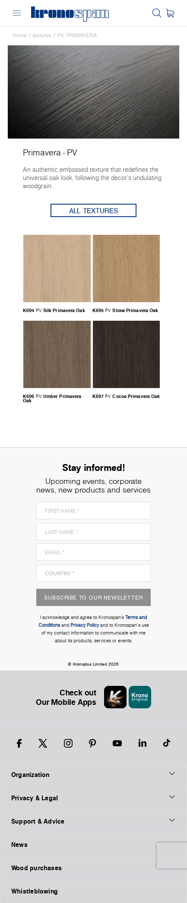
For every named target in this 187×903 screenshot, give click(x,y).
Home (20, 35)
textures (42, 35)
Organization (93, 774)
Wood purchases (36, 867)
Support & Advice (93, 821)
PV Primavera (77, 35)
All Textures (93, 210)
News (19, 844)
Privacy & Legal (93, 797)
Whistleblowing (34, 891)
